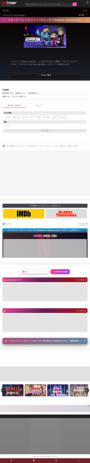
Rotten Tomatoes (53, 456)
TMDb (41, 456)
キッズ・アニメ (40, 146)
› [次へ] (86, 390)
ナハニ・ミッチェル (13, 117)
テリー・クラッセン (43, 117)
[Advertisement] (45, 358)
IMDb (45, 456)
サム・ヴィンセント (59, 117)
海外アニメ (63, 146)
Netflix (8, 126)
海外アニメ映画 (73, 146)
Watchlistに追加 (60, 271)
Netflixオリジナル (14, 146)
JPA (6, 146)
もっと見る (81, 280)
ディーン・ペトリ (28, 117)
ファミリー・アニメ (52, 146)
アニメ (23, 146)
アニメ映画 (30, 146)
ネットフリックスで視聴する (45, 75)
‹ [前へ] (3, 390)
